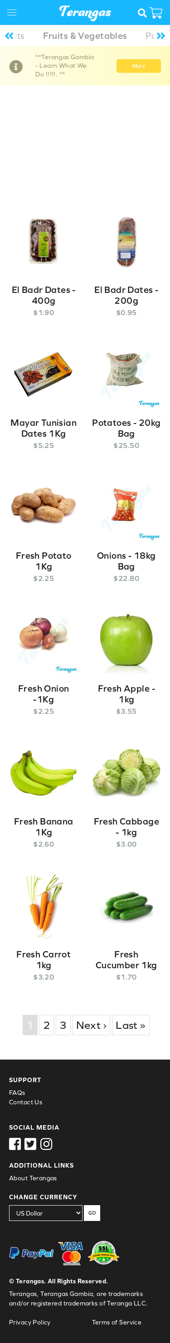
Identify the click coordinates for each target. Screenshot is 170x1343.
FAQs (17, 1092)
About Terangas (33, 1178)
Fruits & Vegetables (85, 35)
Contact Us (25, 1102)
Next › (91, 1025)
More (138, 66)
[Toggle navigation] (15, 14)
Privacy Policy (30, 1322)
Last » (131, 1025)
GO (92, 1213)
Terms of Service (117, 1322)
